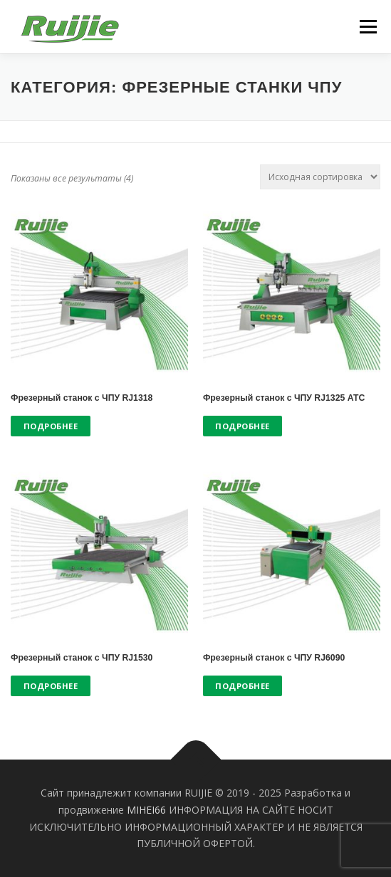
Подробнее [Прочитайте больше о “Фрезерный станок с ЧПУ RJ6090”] (242, 686)
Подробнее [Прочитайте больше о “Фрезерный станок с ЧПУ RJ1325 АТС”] (242, 426)
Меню (367, 27)
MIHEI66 (146, 809)
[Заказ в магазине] (320, 176)
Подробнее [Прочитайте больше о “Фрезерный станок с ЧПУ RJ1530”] (51, 686)
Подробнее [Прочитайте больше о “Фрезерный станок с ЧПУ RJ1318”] (51, 426)
